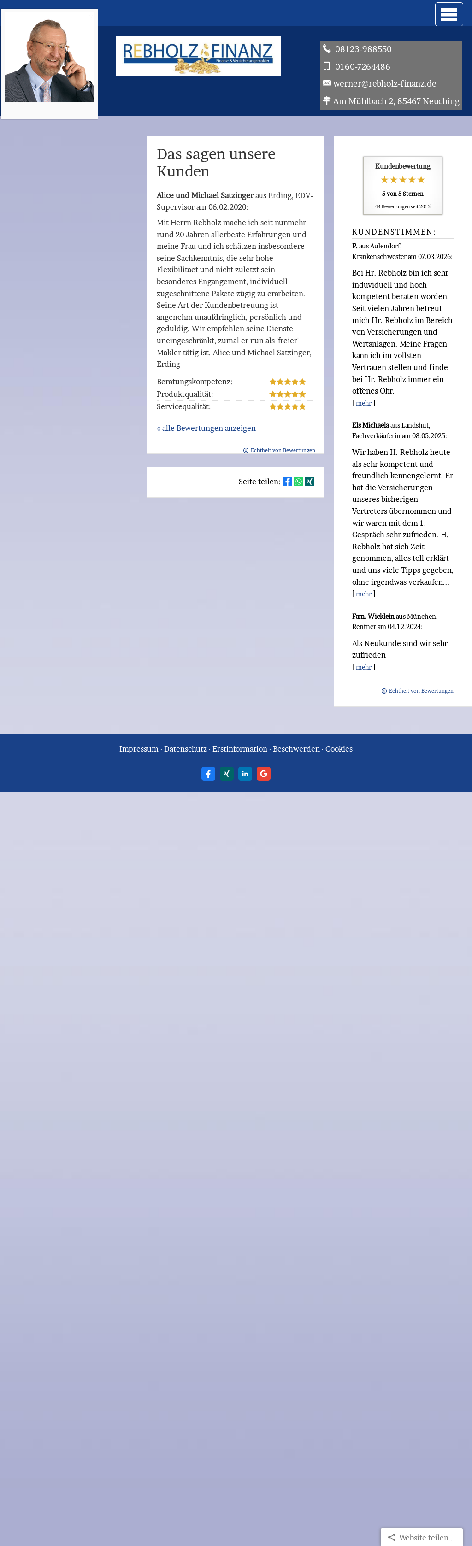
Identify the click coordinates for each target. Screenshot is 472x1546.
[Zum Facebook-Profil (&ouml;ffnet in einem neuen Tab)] (208, 774)
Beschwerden (296, 748)
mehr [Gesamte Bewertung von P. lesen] (364, 403)
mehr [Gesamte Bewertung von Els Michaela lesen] (364, 594)
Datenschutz (185, 748)
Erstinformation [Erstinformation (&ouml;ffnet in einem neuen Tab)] (239, 748)
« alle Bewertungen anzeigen (206, 428)
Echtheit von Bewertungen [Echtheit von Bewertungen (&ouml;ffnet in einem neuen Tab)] (421, 691)
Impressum (139, 748)
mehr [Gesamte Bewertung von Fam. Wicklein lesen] (364, 667)
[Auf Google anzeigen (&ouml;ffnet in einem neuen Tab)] (264, 774)
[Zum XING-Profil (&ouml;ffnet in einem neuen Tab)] (227, 774)
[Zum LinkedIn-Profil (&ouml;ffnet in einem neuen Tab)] (245, 774)
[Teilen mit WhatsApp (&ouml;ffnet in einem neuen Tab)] (298, 481)
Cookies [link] (339, 748)
